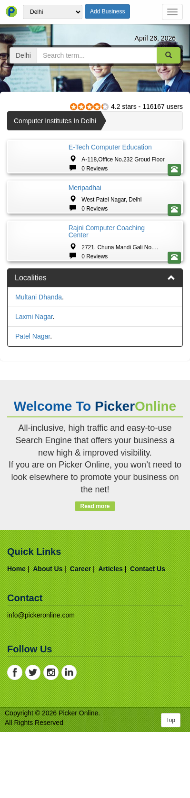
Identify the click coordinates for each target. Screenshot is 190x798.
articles (110, 634)
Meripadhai (85, 212)
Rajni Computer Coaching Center (107, 280)
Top (170, 786)
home (16, 634)
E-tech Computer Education (110, 147)
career (80, 634)
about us (47, 634)
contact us (147, 634)
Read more (95, 572)
